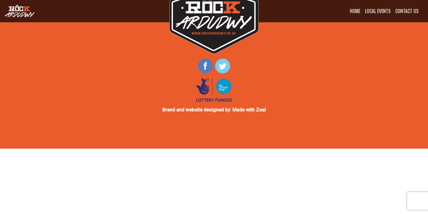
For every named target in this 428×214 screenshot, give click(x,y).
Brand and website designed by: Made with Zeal (214, 110)
